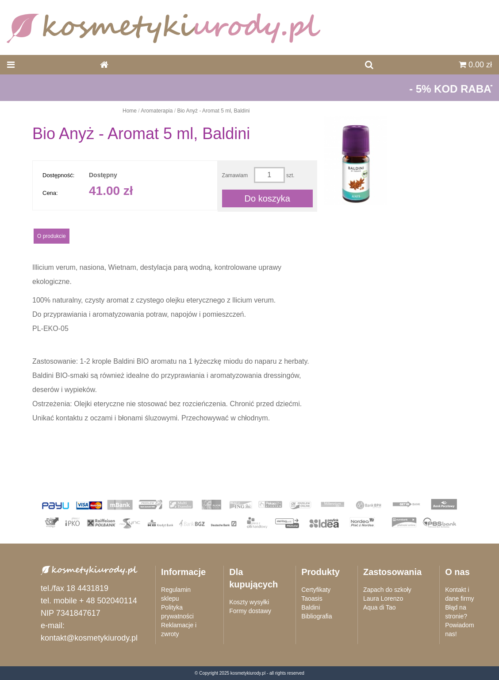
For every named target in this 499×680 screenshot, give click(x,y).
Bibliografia (316, 616)
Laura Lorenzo (383, 598)
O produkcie (51, 236)
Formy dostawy (250, 610)
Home (130, 111)
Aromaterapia (157, 111)
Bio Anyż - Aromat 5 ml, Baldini (213, 111)
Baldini (310, 607)
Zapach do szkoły (387, 589)
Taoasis (311, 598)
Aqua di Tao (379, 607)
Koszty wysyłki (249, 602)
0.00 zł (475, 64)
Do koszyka (267, 198)
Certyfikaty (315, 589)
